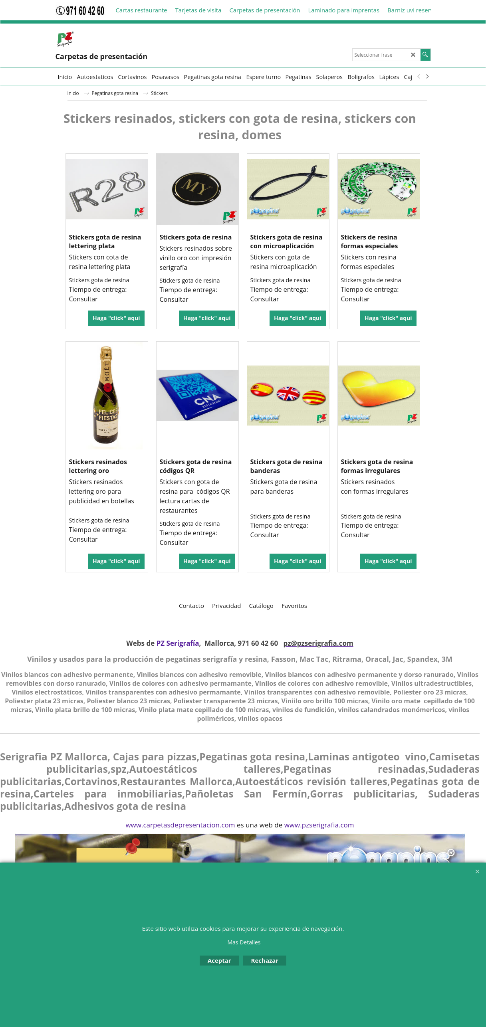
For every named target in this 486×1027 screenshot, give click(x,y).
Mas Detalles (243, 942)
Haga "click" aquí (116, 318)
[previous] (419, 76)
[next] (427, 76)
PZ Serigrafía (178, 643)
